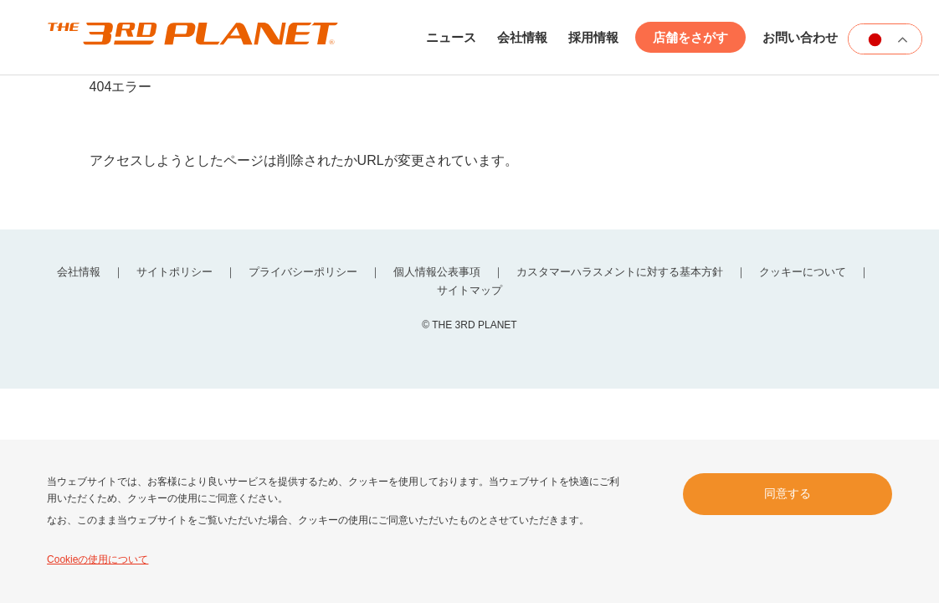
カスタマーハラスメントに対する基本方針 (619, 271)
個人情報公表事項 (436, 271)
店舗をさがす (690, 37)
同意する (787, 493)
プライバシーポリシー (303, 271)
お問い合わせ (800, 37)
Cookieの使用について (97, 559)
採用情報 (593, 37)
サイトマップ (469, 290)
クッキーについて (802, 271)
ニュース (451, 37)
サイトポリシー (174, 271)
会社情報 (522, 37)
